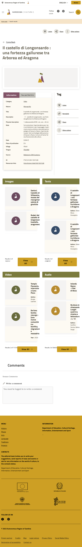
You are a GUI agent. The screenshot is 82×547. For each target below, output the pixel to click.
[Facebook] (58, 11)
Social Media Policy (62, 538)
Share (58, 31)
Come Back (9, 42)
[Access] (76, 2)
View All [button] (28, 262)
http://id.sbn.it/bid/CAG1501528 (34, 163)
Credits (17, 538)
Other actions (75, 31)
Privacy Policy (47, 538)
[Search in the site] (78, 12)
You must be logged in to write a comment (28, 395)
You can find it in (27, 95)
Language (4, 438)
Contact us (27, 542)
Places (3, 432)
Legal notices (34, 538)
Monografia (27, 107)
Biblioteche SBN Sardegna (32, 155)
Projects (4, 445)
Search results (13, 21)
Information (11, 95)
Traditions (4, 442)
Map (24, 538)
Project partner (6, 538)
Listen (47, 31)
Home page (4, 21)
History (4, 428)
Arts (2, 435)
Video (25, 101)
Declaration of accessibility (11, 542)
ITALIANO (26, 150)
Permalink (63, 113)
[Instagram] (63, 11)
